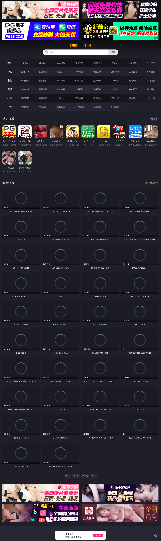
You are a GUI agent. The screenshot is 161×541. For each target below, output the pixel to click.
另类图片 (151, 89)
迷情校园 (97, 98)
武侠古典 (79, 98)
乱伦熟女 (133, 80)
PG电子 (25, 63)
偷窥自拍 (25, 89)
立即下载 (98, 535)
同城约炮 (25, 107)
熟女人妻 (97, 71)
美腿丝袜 (97, 89)
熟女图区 (133, 89)
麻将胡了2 (97, 63)
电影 (9, 80)
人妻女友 (61, 98)
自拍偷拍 (43, 71)
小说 (9, 98)
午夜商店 (43, 107)
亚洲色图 (43, 89)
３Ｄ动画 (79, 71)
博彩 (9, 63)
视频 (9, 71)
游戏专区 (79, 63)
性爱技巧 (151, 98)
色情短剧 (115, 107)
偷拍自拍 (43, 80)
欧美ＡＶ (61, 71)
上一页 (75, 475)
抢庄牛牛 (151, 63)
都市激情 (25, 98)
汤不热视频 (79, 107)
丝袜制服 (115, 71)
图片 (9, 89)
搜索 (113, 52)
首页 (67, 475)
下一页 (85, 475)
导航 (9, 107)
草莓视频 (61, 107)
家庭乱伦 (43, 98)
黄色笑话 (133, 98)
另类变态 (151, 80)
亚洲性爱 (25, 80)
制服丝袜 (97, 80)
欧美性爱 (79, 80)
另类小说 (115, 98)
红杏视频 (97, 107)
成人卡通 (61, 80)
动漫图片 (79, 89)
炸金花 (115, 63)
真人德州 (43, 63)
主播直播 (133, 71)
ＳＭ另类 (151, 71)
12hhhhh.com (80, 45)
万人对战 (61, 63)
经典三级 (115, 80)
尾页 (93, 475)
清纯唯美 (115, 89)
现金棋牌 (133, 63)
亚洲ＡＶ (25, 71)
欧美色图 (61, 89)
